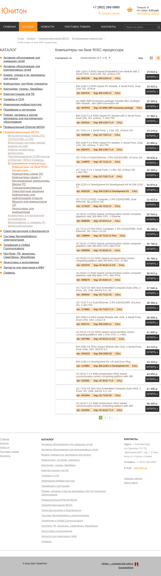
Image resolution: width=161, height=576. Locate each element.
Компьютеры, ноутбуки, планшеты (25, 83)
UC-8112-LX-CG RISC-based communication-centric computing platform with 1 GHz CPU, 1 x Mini (105, 333)
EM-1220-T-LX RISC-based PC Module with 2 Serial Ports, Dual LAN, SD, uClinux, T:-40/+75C (108, 117)
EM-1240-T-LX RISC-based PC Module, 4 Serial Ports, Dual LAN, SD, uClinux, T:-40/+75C (109, 144)
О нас (21, 38)
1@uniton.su (140, 468)
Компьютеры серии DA (27, 174)
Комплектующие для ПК (19, 94)
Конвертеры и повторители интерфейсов (26, 217)
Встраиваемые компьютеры (87, 38)
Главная (9, 26)
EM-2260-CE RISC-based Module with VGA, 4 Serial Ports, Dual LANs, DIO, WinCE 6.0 (109, 348)
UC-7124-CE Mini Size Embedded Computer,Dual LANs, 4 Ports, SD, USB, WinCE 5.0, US (108, 389)
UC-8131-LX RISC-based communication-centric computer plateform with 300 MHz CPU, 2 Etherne (108, 215)
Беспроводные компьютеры (31, 180)
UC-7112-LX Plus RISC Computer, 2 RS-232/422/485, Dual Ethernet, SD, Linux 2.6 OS (109, 230)
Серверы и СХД (13, 99)
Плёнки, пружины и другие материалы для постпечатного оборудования (23, 118)
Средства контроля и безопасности (26, 231)
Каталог (28, 26)
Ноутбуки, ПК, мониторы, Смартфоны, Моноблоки (19, 255)
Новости (47, 26)
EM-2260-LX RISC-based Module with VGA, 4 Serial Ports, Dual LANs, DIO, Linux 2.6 (109, 318)
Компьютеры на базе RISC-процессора (30, 168)
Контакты (108, 26)
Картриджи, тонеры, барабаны (23, 88)
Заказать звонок (110, 13)
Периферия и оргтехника (19, 109)
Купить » (152, 76)
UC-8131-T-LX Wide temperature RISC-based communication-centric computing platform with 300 (104, 375)
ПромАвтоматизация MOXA (54, 38)
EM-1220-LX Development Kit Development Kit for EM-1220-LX (109, 185)
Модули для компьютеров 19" (29, 203)
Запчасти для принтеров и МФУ (23, 267)
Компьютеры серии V (26, 177)
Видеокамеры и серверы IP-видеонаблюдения (27, 224)
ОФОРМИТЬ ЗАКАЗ (148, 13)
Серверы (9, 272)
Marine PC (19, 184)
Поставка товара (77, 26)
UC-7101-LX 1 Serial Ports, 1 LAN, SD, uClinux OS (104, 130)
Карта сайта (131, 483)
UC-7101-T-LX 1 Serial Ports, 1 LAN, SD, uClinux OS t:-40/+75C (105, 171)
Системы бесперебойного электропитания (20, 238)
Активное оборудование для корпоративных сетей (21, 68)
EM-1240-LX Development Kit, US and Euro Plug (103, 361)
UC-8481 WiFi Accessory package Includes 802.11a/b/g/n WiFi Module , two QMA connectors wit (108, 102)
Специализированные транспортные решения (28, 189)
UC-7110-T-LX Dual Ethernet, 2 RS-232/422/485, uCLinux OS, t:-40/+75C (108, 303)
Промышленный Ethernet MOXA (24, 127)
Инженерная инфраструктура (22, 104)
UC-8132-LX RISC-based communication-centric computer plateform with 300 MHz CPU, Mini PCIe (108, 244)
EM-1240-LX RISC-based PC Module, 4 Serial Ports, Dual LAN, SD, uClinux (108, 87)
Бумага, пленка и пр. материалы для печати (24, 77)
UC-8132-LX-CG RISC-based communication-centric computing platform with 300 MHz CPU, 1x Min (105, 259)
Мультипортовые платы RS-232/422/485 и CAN (26, 137)
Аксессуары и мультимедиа (21, 262)
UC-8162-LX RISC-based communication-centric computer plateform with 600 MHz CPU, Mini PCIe (108, 274)
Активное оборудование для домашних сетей (21, 59)
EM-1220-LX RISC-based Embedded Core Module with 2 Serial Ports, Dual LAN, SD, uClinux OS (107, 72)
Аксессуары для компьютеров (23, 210)
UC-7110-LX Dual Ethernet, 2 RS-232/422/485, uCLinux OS (109, 157)
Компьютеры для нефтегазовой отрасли (27, 196)
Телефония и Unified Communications (16, 247)
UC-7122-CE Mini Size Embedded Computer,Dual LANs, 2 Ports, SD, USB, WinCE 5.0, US (108, 289)
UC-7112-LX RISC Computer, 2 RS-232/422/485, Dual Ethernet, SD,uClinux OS (106, 200)
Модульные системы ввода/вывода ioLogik (26, 144)
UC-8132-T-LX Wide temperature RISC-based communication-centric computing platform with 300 (104, 404)
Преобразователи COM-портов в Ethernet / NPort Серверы (28, 158)
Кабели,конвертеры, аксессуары (21, 151)
